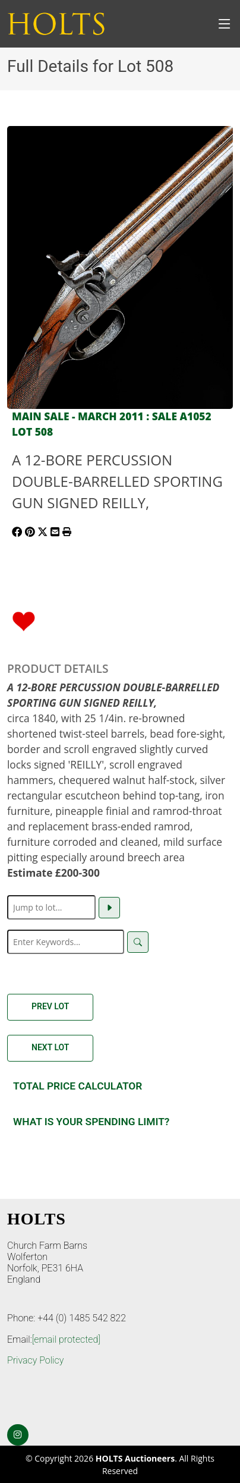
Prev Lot (50, 1006)
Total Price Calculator (77, 1086)
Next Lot (50, 1047)
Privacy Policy (35, 1360)
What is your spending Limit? (91, 1122)
